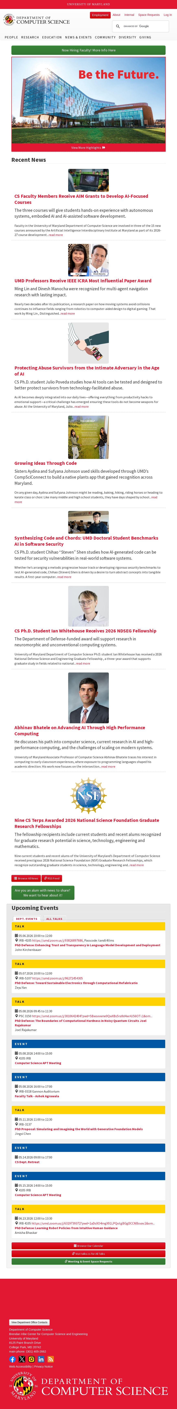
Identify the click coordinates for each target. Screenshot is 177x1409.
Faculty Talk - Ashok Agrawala (37, 1096)
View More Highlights (88, 148)
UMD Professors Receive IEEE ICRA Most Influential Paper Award (83, 280)
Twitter (22, 1359)
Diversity (127, 37)
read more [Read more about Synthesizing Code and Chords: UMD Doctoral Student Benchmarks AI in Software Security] (64, 577)
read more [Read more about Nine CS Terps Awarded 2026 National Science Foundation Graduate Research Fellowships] (137, 865)
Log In (168, 14)
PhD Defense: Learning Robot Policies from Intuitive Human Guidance (66, 1228)
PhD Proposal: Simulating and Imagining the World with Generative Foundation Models (79, 1129)
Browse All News (26, 878)
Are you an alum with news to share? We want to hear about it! (43, 892)
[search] (140, 26)
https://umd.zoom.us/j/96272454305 (57, 978)
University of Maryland (88, 4)
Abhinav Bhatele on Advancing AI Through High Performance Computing (79, 730)
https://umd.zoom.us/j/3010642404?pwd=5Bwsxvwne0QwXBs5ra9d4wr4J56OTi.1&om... (92, 1016)
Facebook (12, 1359)
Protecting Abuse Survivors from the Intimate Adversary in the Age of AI (86, 371)
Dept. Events (28, 918)
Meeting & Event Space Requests (88, 1261)
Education (52, 37)
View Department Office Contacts (29, 1322)
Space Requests (149, 14)
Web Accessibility (20, 1366)
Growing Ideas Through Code (45, 463)
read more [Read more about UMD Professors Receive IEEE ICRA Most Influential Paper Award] (68, 313)
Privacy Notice (43, 1366)
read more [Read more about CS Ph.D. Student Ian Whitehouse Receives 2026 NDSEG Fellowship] (83, 663)
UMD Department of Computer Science (36, 20)
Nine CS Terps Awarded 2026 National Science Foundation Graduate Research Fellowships (86, 823)
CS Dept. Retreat (27, 1162)
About (116, 14)
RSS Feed (51, 878)
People (11, 37)
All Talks (54, 919)
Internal (129, 14)
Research (30, 37)
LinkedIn (41, 1359)
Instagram (31, 1359)
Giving (145, 37)
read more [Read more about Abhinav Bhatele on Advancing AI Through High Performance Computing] (108, 766)
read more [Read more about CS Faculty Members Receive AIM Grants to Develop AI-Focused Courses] (56, 235)
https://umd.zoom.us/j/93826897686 (57, 940)
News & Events (78, 37)
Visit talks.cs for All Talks (88, 1254)
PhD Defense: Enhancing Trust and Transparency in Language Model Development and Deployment (87, 945)
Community (105, 37)
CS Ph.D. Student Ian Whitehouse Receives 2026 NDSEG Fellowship (85, 631)
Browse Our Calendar (88, 1246)
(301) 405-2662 (36, 1351)
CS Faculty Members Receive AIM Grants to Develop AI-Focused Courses (81, 199)
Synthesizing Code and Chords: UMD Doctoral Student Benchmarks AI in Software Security (86, 541)
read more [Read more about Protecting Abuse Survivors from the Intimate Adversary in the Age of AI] (81, 406)
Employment (100, 15)
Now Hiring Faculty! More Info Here (89, 50)
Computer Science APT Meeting (38, 1063)
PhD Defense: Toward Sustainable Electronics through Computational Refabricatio (76, 983)
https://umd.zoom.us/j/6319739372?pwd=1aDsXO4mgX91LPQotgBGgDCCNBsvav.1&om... (93, 1223)
